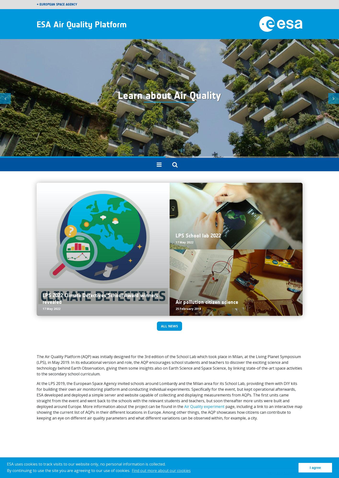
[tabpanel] (169, 98)
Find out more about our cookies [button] (161, 470)
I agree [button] (315, 468)
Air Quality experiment (204, 406)
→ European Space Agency (57, 4)
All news (169, 326)
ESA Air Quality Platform (82, 24)
